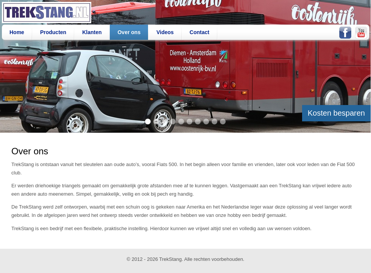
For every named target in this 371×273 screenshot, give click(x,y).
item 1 (148, 121)
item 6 (189, 121)
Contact (199, 32)
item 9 (214, 121)
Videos (165, 32)
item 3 (164, 121)
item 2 (156, 121)
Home (16, 32)
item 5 (181, 121)
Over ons (128, 32)
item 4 (173, 121)
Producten (53, 32)
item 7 (198, 121)
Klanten (91, 32)
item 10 (223, 121)
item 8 (206, 121)
